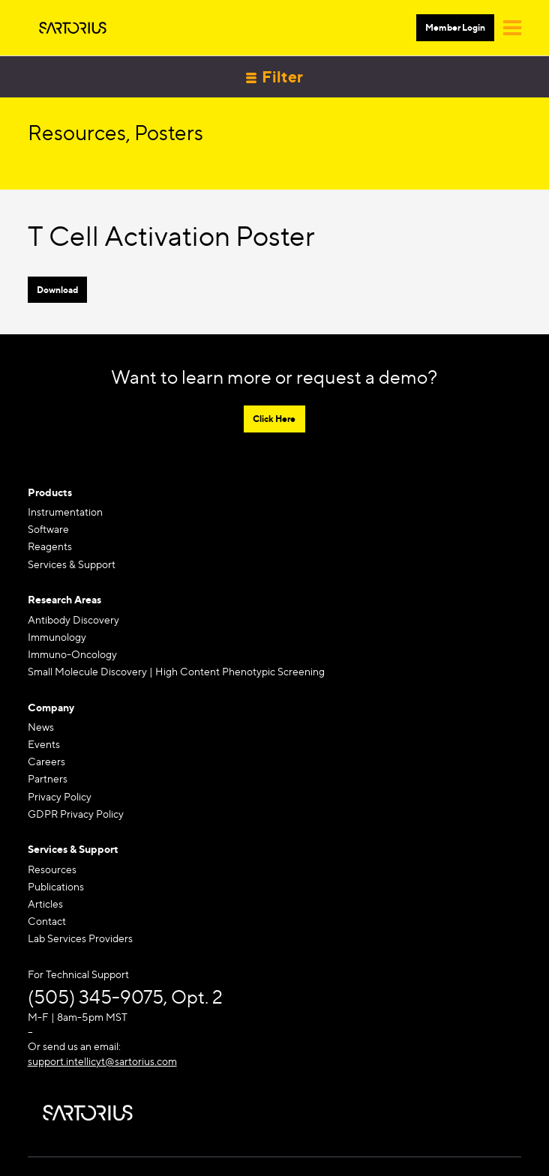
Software (48, 528)
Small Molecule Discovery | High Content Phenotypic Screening (176, 671)
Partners (48, 778)
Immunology (57, 636)
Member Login (455, 27)
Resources (52, 869)
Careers (46, 761)
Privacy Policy (60, 796)
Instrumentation (65, 511)
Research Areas (64, 599)
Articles (45, 903)
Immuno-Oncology (72, 654)
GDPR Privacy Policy (76, 813)
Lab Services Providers (80, 938)
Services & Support (72, 564)
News (41, 726)
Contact (47, 920)
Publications (56, 886)
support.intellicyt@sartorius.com (102, 1061)
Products (50, 492)
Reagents (50, 546)
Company (51, 707)
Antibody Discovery (73, 619)
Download (57, 289)
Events (44, 744)
